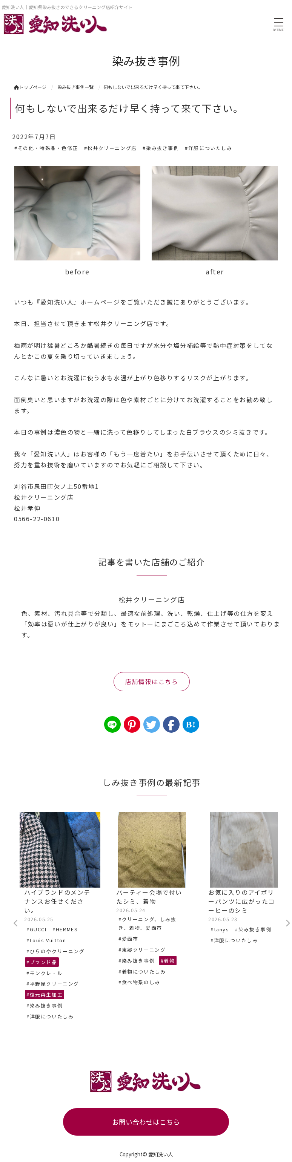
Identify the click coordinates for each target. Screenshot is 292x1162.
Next (287, 923)
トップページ (30, 87)
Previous (16, 923)
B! (191, 724)
